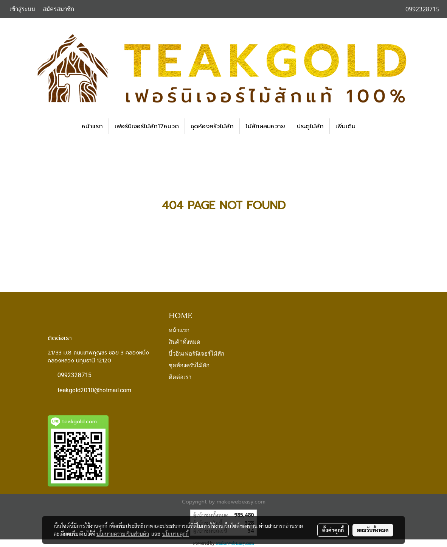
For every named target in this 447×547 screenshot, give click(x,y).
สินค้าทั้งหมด (184, 341)
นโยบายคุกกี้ (175, 533)
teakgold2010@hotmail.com (94, 390)
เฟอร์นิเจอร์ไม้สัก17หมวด (147, 126)
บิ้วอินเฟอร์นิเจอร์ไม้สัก (196, 352)
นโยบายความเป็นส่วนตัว (122, 533)
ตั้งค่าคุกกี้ (333, 530)
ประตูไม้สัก (310, 126)
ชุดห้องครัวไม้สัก (212, 126)
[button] (368, 126)
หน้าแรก (92, 126)
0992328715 (74, 375)
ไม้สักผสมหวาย (265, 126)
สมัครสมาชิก (58, 9)
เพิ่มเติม (345, 126)
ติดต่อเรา (180, 376)
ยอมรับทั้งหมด (373, 530)
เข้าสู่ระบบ (22, 9)
